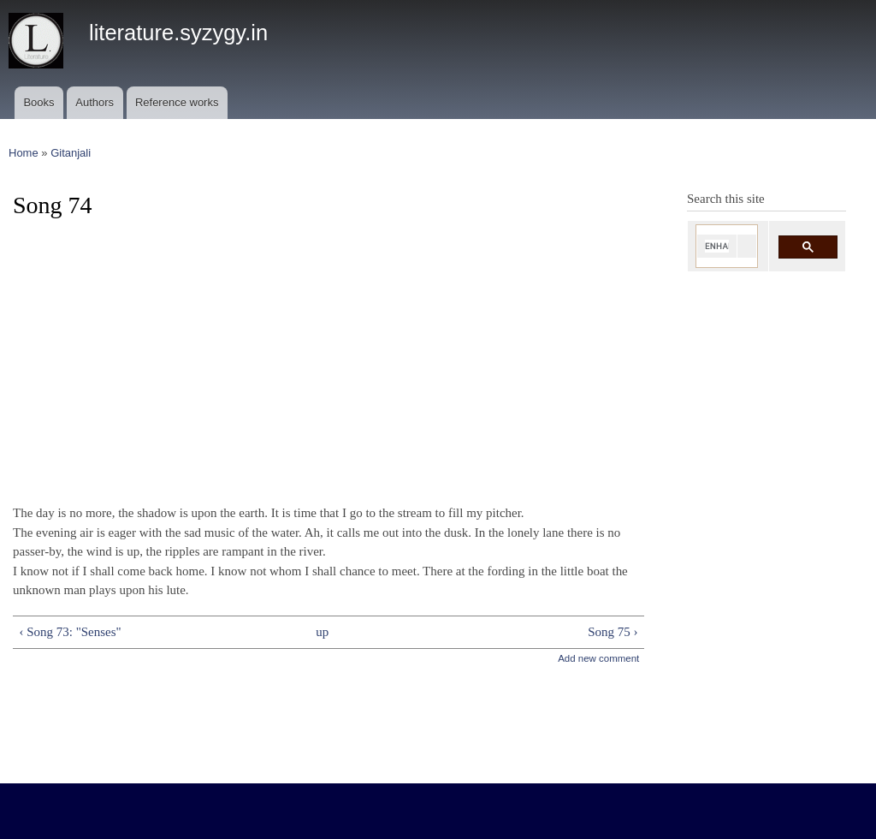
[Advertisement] (328, 354)
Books (38, 102)
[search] (717, 246)
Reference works (177, 102)
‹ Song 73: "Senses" (70, 632)
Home (23, 152)
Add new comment (598, 658)
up (322, 632)
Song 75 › (612, 632)
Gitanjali (70, 152)
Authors (94, 102)
